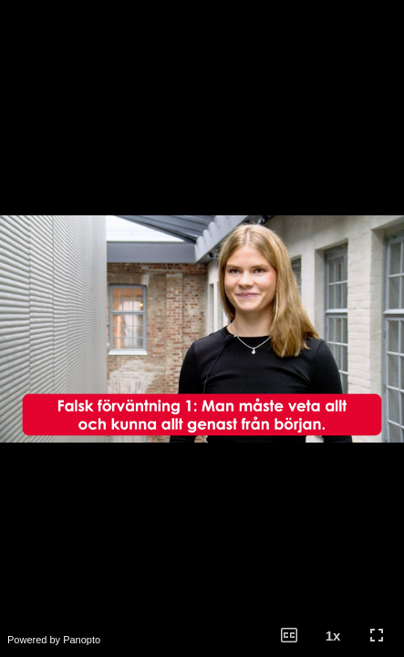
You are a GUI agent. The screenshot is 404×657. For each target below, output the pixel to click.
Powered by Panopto (53, 639)
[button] (289, 635)
